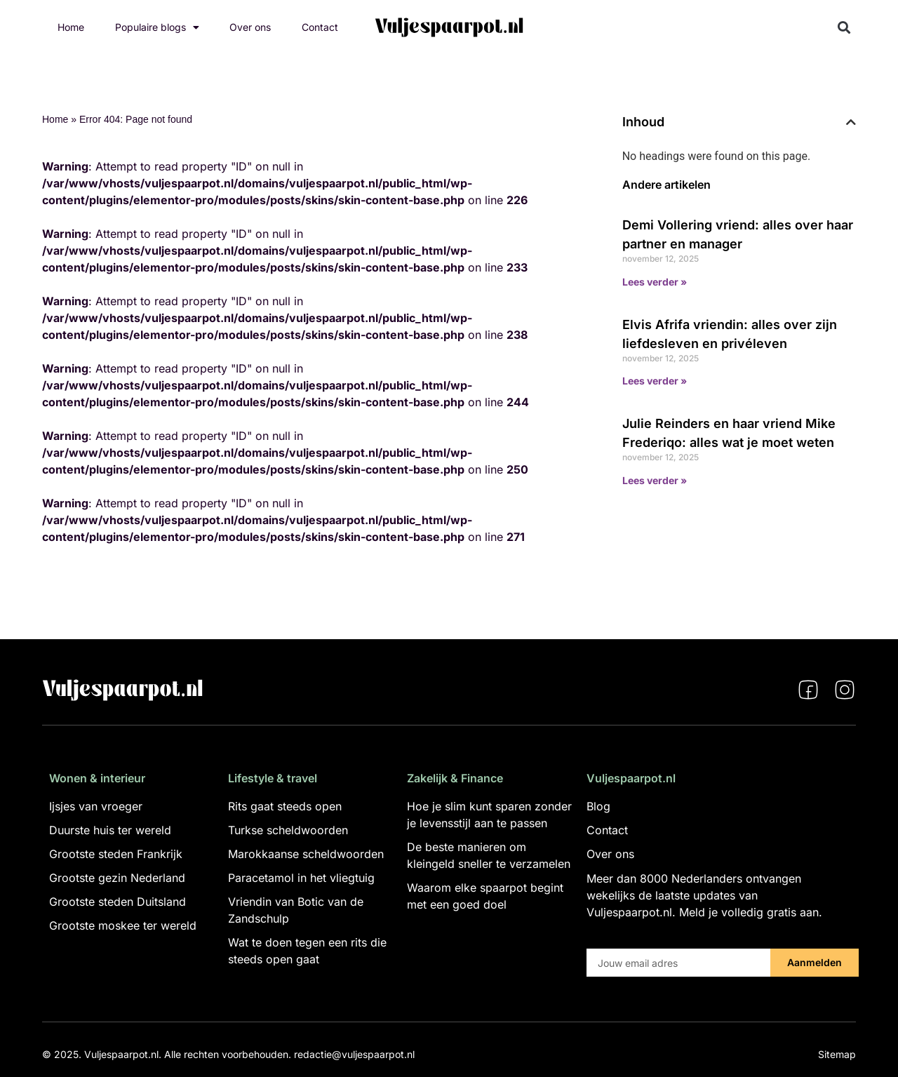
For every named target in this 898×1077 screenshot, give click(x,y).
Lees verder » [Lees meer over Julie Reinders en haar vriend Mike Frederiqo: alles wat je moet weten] (654, 480)
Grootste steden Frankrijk (115, 854)
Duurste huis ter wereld (110, 830)
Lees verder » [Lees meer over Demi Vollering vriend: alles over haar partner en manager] (654, 282)
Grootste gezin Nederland (117, 878)
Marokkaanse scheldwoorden (306, 854)
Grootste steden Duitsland (117, 902)
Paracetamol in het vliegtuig (301, 878)
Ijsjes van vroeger (95, 806)
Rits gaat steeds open (285, 806)
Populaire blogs (157, 27)
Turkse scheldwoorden (288, 830)
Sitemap (837, 1054)
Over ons (250, 27)
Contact (320, 27)
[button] (844, 27)
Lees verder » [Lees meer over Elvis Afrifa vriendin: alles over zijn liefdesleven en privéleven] (654, 381)
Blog (598, 806)
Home (71, 27)
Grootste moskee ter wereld (122, 925)
